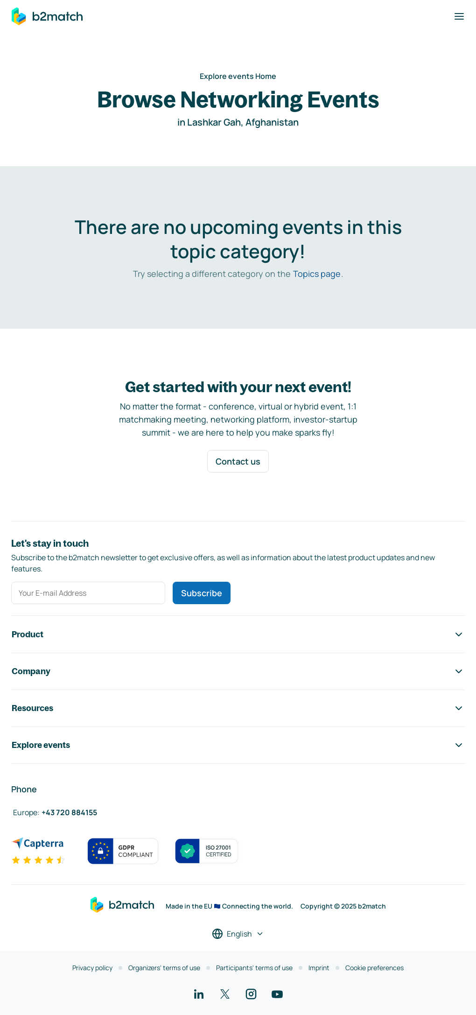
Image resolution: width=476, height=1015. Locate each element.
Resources (238, 708)
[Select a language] (238, 934)
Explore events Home (238, 76)
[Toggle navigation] (459, 16)
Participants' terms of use (254, 967)
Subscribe (201, 593)
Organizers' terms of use (164, 967)
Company (238, 671)
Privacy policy (92, 967)
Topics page (317, 273)
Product (238, 634)
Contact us (238, 461)
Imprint (318, 967)
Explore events (238, 745)
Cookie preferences (374, 967)
